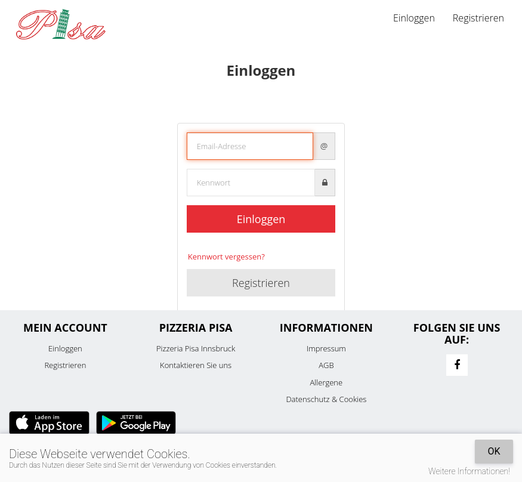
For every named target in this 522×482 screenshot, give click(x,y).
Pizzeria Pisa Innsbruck (195, 348)
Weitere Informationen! (469, 471)
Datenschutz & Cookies (326, 399)
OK (493, 451)
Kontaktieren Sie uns (195, 365)
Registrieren (478, 17)
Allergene (326, 382)
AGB (326, 365)
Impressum (326, 348)
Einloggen (414, 17)
